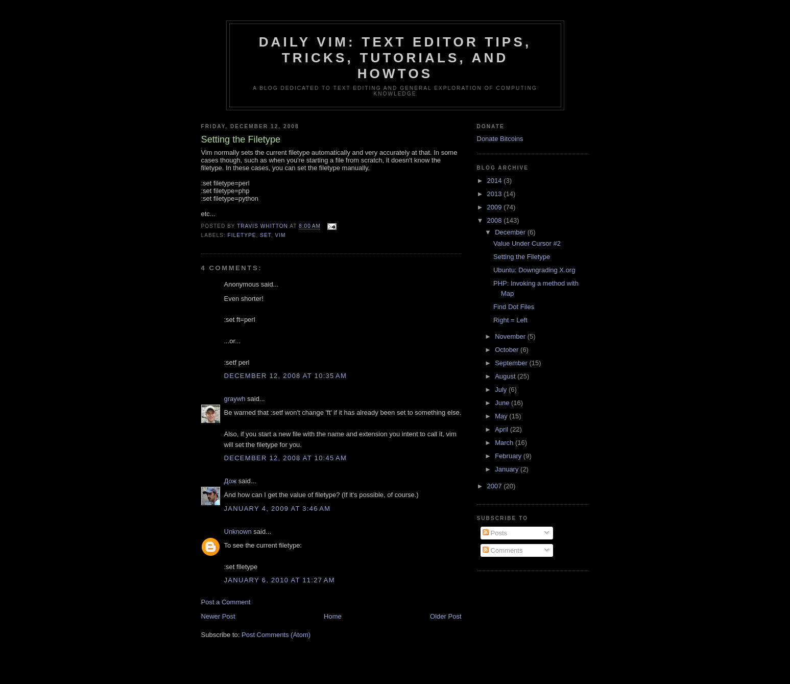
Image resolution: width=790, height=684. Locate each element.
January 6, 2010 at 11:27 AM (279, 580)
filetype (242, 235)
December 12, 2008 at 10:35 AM (285, 376)
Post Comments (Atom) (276, 635)
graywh (235, 399)
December (511, 232)
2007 (495, 486)
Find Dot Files (513, 307)
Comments (502, 550)
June (503, 403)
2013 (495, 194)
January (507, 469)
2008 (495, 220)
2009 (495, 207)
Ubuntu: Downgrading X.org (534, 270)
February (509, 456)
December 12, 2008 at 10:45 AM (285, 458)
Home (333, 616)
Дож (230, 481)
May (502, 416)
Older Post (445, 616)
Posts (495, 533)
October (507, 349)
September (512, 363)
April (502, 429)
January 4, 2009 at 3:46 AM (277, 508)
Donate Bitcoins (500, 139)
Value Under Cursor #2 (527, 243)
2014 (495, 180)
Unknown (238, 531)
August (506, 376)
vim (280, 235)
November (511, 336)
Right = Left (510, 320)
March (505, 442)
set (265, 235)
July (502, 389)
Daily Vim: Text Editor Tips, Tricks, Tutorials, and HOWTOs (395, 57)
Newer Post (218, 616)
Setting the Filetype (521, 257)
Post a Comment (226, 602)
